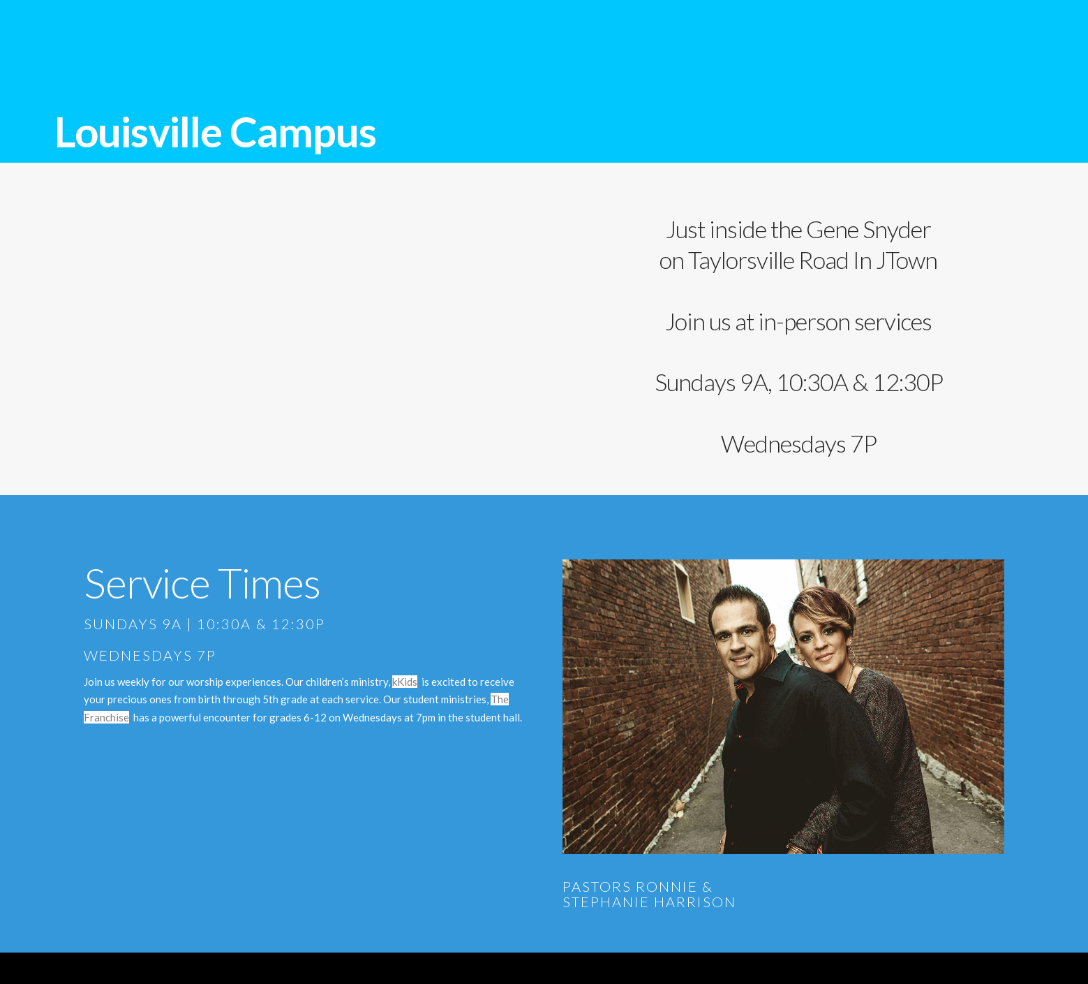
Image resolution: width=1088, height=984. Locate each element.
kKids (404, 681)
